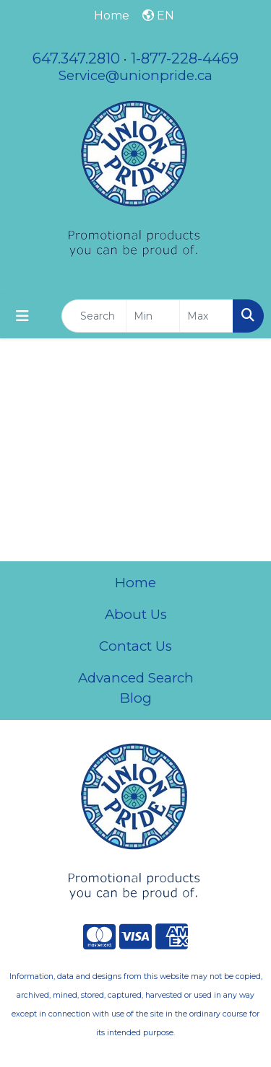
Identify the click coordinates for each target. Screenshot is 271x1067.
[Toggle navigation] (22, 316)
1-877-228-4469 (184, 58)
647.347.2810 (76, 58)
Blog (136, 698)
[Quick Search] (93, 316)
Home (135, 582)
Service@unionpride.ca (135, 75)
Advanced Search (136, 677)
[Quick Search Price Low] (153, 316)
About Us (136, 614)
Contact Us (135, 646)
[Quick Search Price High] (206, 316)
